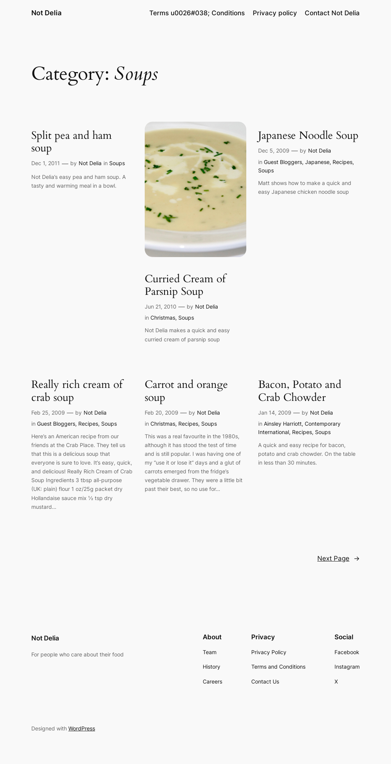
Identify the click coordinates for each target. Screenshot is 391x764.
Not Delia (46, 13)
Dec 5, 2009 (273, 150)
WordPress (81, 728)
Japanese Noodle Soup (308, 135)
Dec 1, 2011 (45, 163)
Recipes (342, 162)
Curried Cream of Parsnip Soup (185, 285)
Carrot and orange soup (186, 391)
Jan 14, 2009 (274, 412)
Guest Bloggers (283, 162)
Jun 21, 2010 (160, 306)
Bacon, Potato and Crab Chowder (299, 391)
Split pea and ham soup (71, 141)
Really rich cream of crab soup (77, 391)
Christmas (162, 317)
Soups (117, 163)
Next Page (338, 558)
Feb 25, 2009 (48, 412)
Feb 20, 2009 (161, 412)
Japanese (317, 162)
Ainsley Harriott (283, 423)
